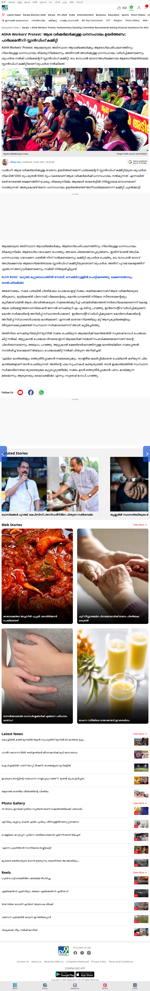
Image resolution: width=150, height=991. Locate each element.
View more (140, 524)
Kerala (51, 14)
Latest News (12, 733)
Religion (118, 20)
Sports (125, 14)
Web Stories (12, 524)
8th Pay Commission (92, 20)
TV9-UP (79, 2)
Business (101, 14)
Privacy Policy (98, 961)
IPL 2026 (62, 14)
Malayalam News (10, 27)
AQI (124, 8)
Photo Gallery (133, 20)
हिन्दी (4, 2)
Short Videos (138, 14)
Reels (6, 872)
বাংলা (50, 2)
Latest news (14, 14)
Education (113, 14)
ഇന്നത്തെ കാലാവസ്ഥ (16, 20)
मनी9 (72, 2)
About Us (36, 961)
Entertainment (85, 14)
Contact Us (23, 961)
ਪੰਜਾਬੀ (57, 2)
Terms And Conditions (121, 961)
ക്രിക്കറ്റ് (52, 20)
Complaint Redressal (77, 961)
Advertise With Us (54, 961)
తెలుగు (27, 2)
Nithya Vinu (16, 162)
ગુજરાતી (43, 2)
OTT (108, 20)
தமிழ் (65, 2)
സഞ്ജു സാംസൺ (69, 20)
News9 (12, 2)
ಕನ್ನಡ (20, 2)
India (72, 14)
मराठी (35, 2)
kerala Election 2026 (34, 14)
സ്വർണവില (38, 20)
